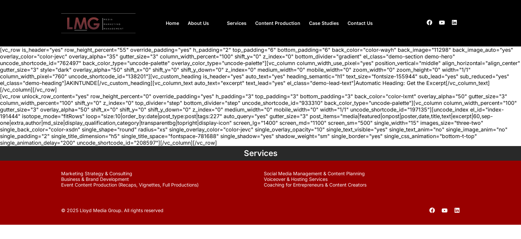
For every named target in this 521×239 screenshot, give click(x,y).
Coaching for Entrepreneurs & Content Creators (315, 185)
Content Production (277, 23)
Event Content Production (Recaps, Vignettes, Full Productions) (130, 185)
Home (172, 23)
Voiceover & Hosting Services (296, 179)
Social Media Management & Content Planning (314, 173)
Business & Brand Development (95, 179)
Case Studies (324, 23)
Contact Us (360, 23)
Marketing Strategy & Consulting (96, 173)
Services (237, 23)
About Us (198, 23)
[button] (203, 23)
